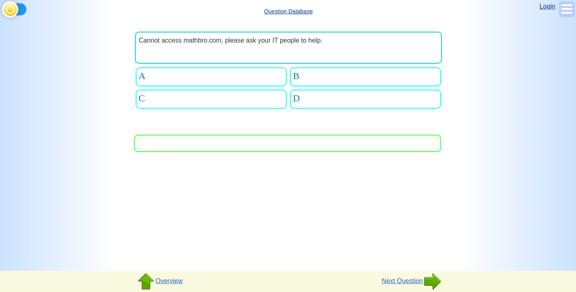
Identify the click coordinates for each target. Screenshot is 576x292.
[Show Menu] (567, 14)
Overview (160, 281)
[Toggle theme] (3, 7)
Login (547, 6)
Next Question (412, 281)
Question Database (288, 11)
